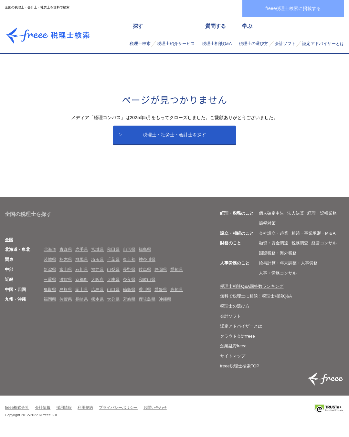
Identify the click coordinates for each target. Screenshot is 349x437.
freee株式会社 (17, 413)
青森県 (65, 255)
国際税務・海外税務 (278, 258)
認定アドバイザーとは (323, 43)
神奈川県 (147, 265)
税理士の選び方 (253, 43)
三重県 (50, 285)
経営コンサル (324, 248)
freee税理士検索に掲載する (293, 8)
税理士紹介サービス (176, 43)
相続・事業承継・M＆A (313, 239)
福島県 (145, 255)
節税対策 (267, 229)
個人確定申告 (271, 219)
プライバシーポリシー (118, 413)
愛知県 (176, 275)
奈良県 (129, 285)
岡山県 (81, 295)
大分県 (113, 305)
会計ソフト (285, 43)
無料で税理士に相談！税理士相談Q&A (256, 301)
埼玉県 (97, 265)
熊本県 (97, 305)
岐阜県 (145, 275)
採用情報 (64, 413)
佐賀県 (65, 305)
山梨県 (113, 275)
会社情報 (42, 413)
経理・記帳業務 (322, 219)
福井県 (97, 275)
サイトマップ (232, 361)
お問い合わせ (155, 413)
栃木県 (65, 265)
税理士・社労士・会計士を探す (174, 137)
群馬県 (81, 265)
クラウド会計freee (237, 342)
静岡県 (160, 275)
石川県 (81, 275)
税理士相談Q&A (217, 43)
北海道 (50, 255)
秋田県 (113, 255)
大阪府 (97, 285)
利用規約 (85, 413)
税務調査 (299, 248)
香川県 (145, 295)
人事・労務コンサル (278, 278)
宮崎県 (129, 305)
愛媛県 (160, 295)
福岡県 (50, 305)
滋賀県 (65, 285)
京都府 (81, 285)
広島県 (97, 295)
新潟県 (50, 275)
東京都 (129, 265)
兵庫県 (113, 285)
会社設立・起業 (273, 239)
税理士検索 (140, 43)
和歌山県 (147, 285)
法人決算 (295, 219)
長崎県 (81, 305)
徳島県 (129, 295)
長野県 (129, 275)
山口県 (113, 295)
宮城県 (97, 255)
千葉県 (113, 265)
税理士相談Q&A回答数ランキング (251, 292)
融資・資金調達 (273, 248)
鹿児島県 (147, 305)
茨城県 (50, 265)
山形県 (129, 255)
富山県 (65, 275)
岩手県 (81, 255)
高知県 (176, 295)
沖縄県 (165, 305)
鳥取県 (50, 295)
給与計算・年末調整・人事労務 (288, 268)
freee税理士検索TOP (239, 371)
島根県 (65, 295)
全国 (9, 245)
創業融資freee (233, 351)
